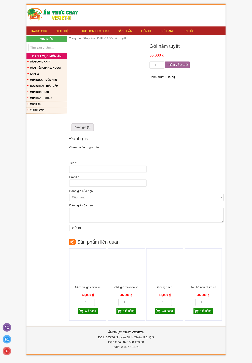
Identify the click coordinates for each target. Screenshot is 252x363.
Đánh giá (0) (83, 127)
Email (74, 177)
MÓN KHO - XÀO (39, 92)
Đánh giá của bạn (81, 191)
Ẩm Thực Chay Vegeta (54, 13)
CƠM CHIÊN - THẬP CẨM (44, 86)
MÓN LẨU (35, 104)
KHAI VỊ (104, 38)
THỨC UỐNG (37, 110)
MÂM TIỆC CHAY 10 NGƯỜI (45, 67)
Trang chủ (75, 38)
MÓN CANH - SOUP (41, 98)
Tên (72, 163)
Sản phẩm (90, 38)
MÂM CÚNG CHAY (40, 61)
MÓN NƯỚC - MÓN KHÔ (43, 80)
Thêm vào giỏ (178, 65)
